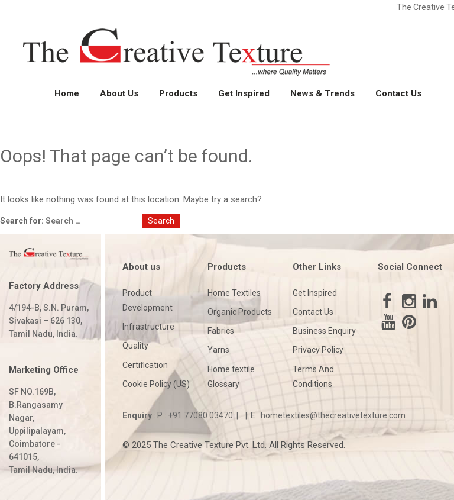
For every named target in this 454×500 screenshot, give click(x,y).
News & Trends (322, 93)
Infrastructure (148, 326)
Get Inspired (244, 93)
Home (66, 93)
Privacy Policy (318, 349)
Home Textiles (234, 293)
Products (178, 93)
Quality (135, 345)
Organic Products (239, 312)
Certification (145, 365)
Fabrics (220, 331)
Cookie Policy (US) (156, 384)
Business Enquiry (324, 331)
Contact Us (398, 93)
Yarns (218, 349)
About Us (119, 93)
